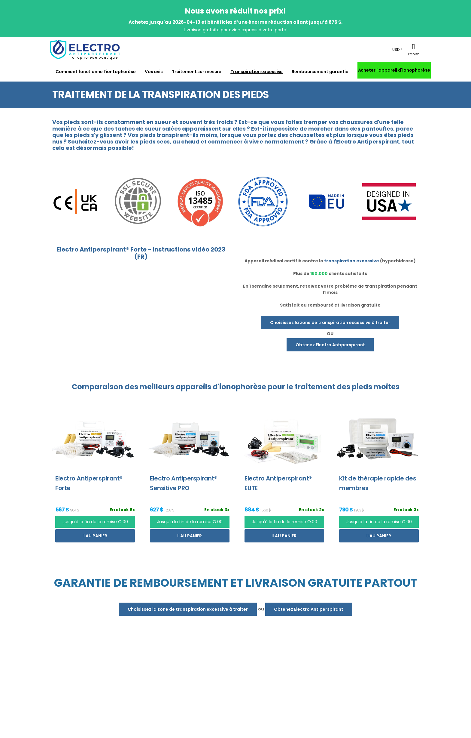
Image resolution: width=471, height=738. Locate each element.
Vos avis (154, 72)
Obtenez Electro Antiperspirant (330, 345)
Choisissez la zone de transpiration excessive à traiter (330, 323)
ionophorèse (242, 387)
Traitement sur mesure (196, 72)
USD (396, 49)
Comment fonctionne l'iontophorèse (96, 72)
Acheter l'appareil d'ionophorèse (394, 70)
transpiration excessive (351, 261)
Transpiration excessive (256, 72)
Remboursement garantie (320, 72)
